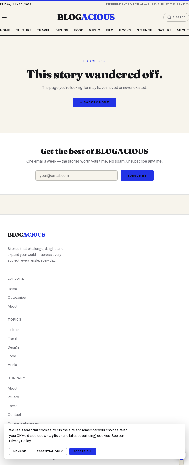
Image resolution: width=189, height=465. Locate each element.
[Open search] (176, 17)
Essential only (50, 451)
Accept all (82, 451)
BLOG (86, 17)
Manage (19, 451)
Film (110, 30)
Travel (43, 30)
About (183, 30)
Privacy (13, 397)
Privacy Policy (19, 441)
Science (144, 30)
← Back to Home (94, 102)
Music (94, 30)
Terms (12, 406)
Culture (23, 30)
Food (79, 30)
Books (125, 30)
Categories (17, 297)
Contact (14, 415)
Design (61, 30)
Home (5, 30)
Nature (165, 30)
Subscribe (137, 175)
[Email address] (76, 175)
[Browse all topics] (4, 17)
